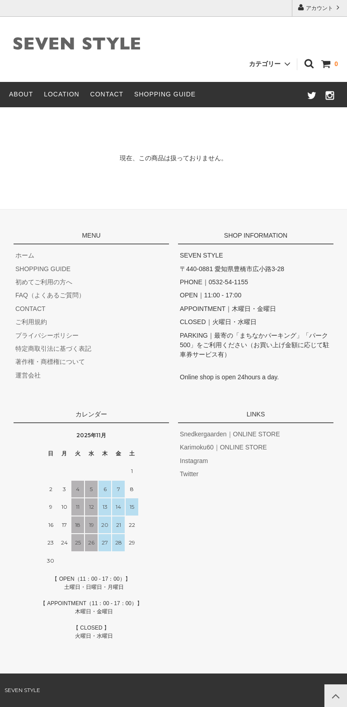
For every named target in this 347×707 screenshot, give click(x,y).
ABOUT (21, 94)
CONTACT (107, 94)
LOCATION (62, 94)
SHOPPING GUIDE (165, 94)
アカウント (319, 7)
